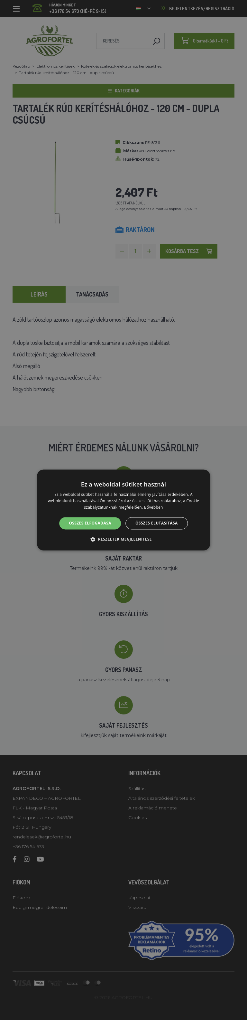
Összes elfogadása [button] (90, 523)
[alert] (123, 510)
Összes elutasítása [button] (156, 523)
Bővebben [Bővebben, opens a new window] (153, 507)
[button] (123, 539)
